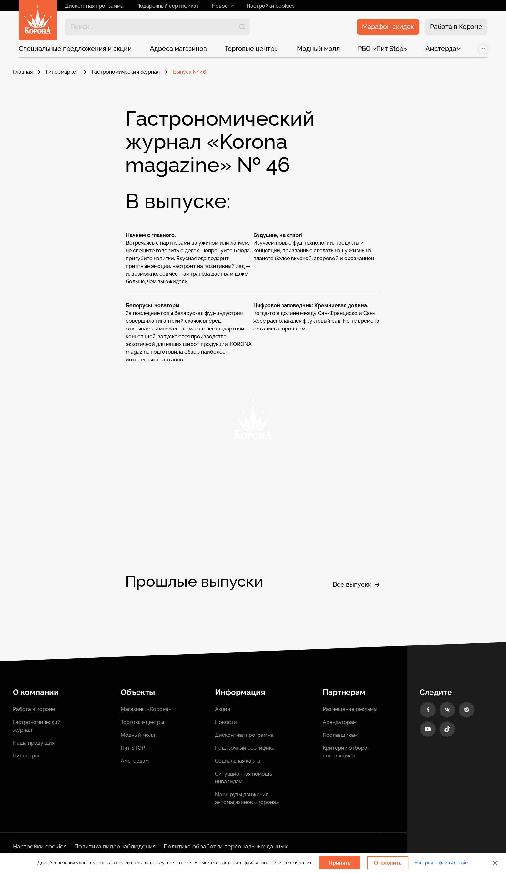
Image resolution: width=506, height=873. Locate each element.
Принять (340, 863)
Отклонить (388, 863)
